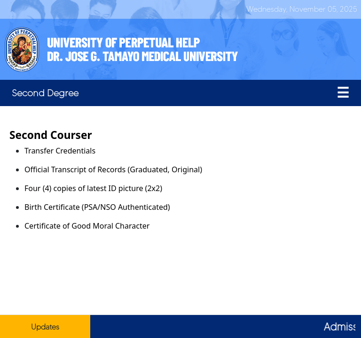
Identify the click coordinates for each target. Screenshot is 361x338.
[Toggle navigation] (343, 93)
